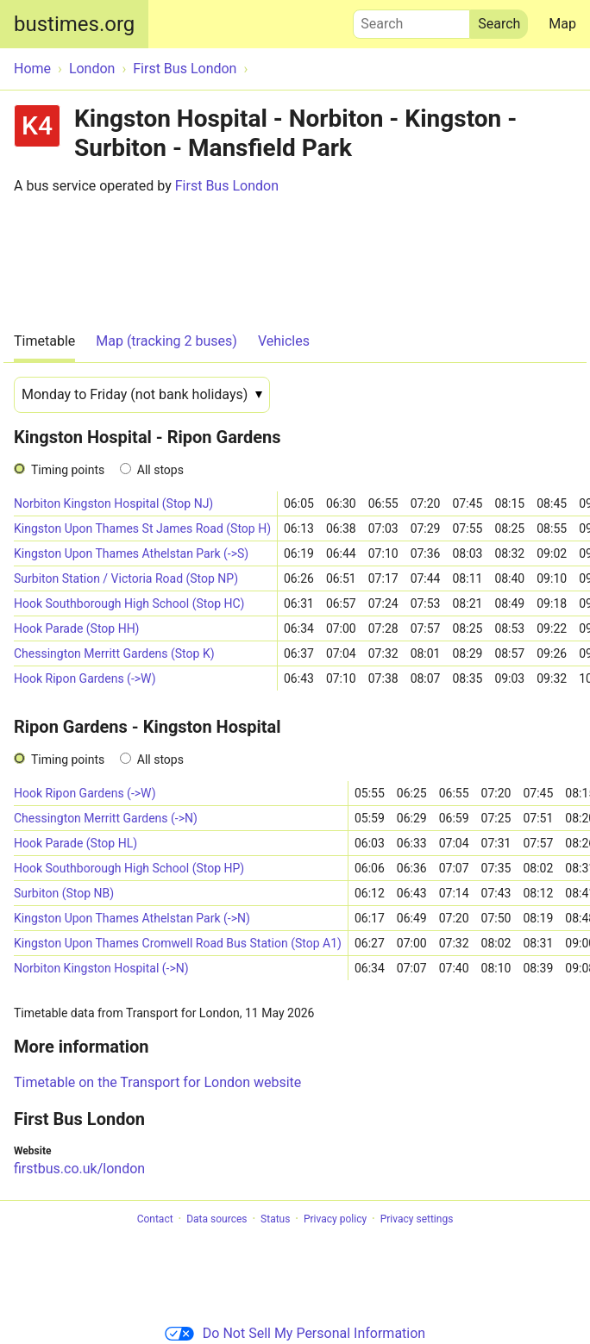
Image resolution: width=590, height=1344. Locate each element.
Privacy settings (417, 1219)
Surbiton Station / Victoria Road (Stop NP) (126, 578)
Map (562, 24)
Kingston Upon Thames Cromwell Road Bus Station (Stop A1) (178, 943)
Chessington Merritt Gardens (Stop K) (114, 653)
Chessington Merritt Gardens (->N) (106, 818)
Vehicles (284, 341)
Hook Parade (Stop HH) (77, 628)
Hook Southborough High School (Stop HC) (129, 603)
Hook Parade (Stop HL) (75, 843)
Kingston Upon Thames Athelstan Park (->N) (132, 918)
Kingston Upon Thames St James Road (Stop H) (142, 528)
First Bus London (227, 186)
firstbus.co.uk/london (79, 1168)
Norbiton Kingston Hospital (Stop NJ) (113, 503)
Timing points (67, 470)
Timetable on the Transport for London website (157, 1082)
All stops (160, 470)
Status (275, 1219)
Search (411, 19)
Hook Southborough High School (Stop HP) (129, 868)
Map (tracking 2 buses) (166, 341)
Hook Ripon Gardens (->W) (85, 678)
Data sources (216, 1219)
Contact (155, 1219)
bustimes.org (74, 24)
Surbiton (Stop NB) (64, 893)
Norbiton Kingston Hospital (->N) (101, 968)
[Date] (142, 395)
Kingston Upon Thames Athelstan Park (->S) (131, 553)
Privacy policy (335, 1219)
